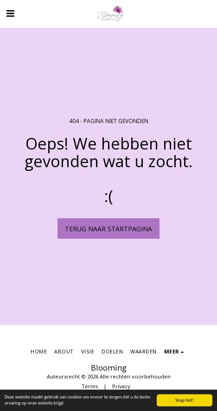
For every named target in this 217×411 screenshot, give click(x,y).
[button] (10, 13)
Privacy (121, 386)
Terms (90, 386)
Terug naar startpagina (108, 228)
